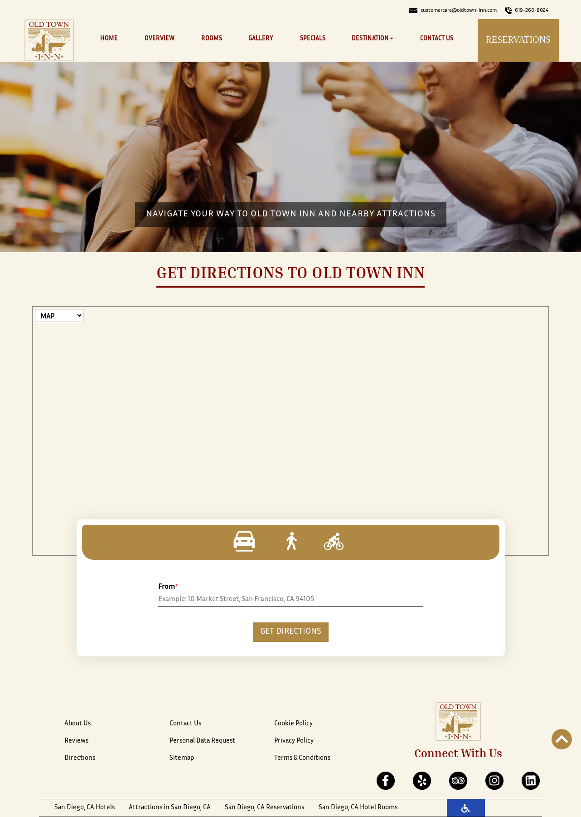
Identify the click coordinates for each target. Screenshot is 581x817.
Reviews (76, 741)
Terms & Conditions (302, 758)
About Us (77, 724)
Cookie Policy (293, 724)
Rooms (211, 39)
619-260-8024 (526, 10)
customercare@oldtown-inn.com (453, 10)
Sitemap (181, 758)
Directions (79, 758)
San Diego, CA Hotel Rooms (358, 808)
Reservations (518, 39)
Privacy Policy (294, 741)
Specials (312, 39)
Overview (159, 39)
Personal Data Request (202, 741)
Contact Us (436, 39)
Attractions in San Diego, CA (170, 808)
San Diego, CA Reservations (264, 808)
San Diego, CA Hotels (84, 808)
